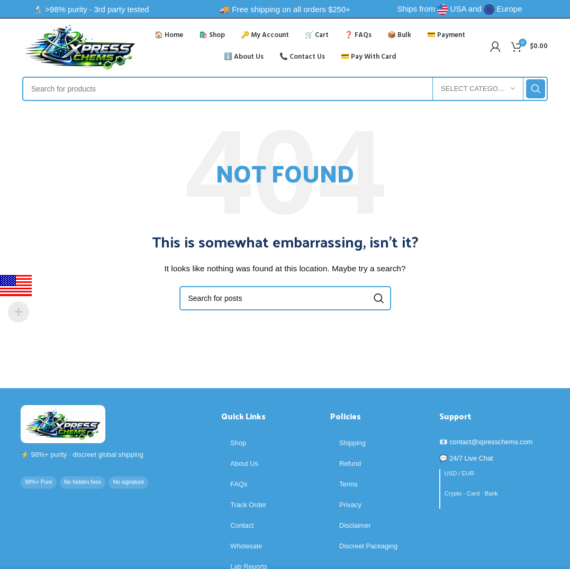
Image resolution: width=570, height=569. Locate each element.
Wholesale (246, 546)
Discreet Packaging (368, 546)
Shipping (352, 443)
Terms (348, 484)
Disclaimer (355, 525)
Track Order (248, 505)
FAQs (238, 484)
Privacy (350, 505)
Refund (350, 463)
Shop (238, 443)
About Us (244, 463)
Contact (242, 525)
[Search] (285, 89)
